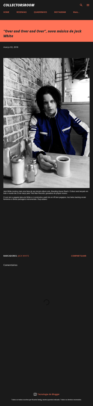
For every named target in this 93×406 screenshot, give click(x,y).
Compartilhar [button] (78, 255)
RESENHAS (22, 12)
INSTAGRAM (60, 12)
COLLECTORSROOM (18, 5)
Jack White (23, 255)
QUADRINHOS (40, 12)
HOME (6, 12)
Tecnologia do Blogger (46, 394)
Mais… (76, 12)
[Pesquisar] (81, 5)
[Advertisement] (46, 360)
